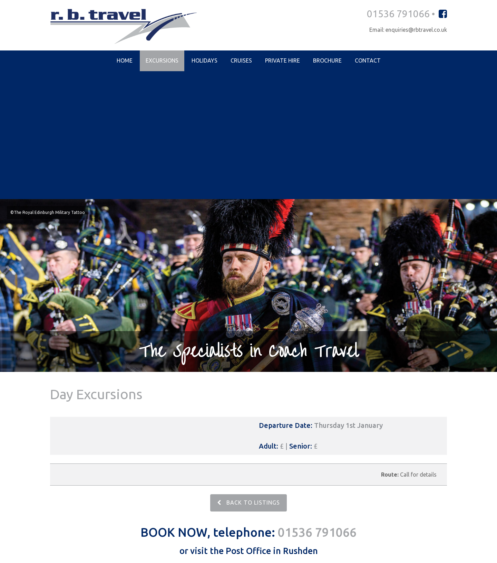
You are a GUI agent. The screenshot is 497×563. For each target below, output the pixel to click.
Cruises (241, 61)
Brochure (327, 61)
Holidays (204, 61)
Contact (368, 61)
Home (125, 61)
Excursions (162, 61)
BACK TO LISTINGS (248, 375)
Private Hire (282, 61)
